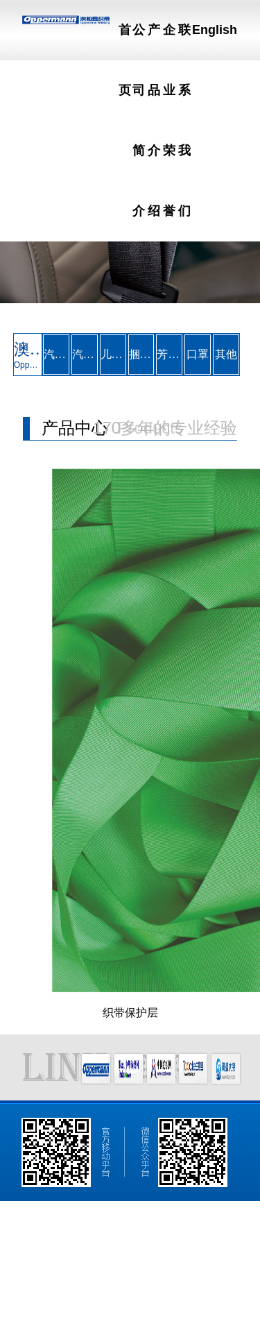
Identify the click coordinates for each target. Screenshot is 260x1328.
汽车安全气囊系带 (84, 354)
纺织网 (47, 1297)
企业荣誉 (189, 1234)
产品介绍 (136, 1234)
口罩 (198, 354)
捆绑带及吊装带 (141, 354)
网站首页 (32, 1234)
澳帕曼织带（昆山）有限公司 (70, 1276)
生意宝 (74, 1297)
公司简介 (84, 1234)
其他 (226, 354)
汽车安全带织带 (56, 354)
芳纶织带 (169, 354)
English (214, 30)
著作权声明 (110, 1297)
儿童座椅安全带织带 (113, 354)
